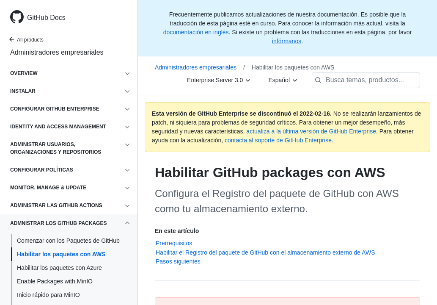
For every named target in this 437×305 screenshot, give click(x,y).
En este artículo (177, 230)
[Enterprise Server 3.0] (219, 80)
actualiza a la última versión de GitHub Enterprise (311, 131)
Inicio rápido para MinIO (48, 294)
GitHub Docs (46, 17)
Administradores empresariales (57, 52)
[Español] (283, 80)
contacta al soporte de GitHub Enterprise (278, 140)
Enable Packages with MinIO (55, 281)
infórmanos (286, 41)
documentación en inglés (196, 32)
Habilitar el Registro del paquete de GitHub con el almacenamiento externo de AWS (265, 252)
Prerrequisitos (174, 243)
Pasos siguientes (178, 261)
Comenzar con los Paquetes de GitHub (68, 240)
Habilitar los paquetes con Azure (59, 267)
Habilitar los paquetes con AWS (61, 254)
